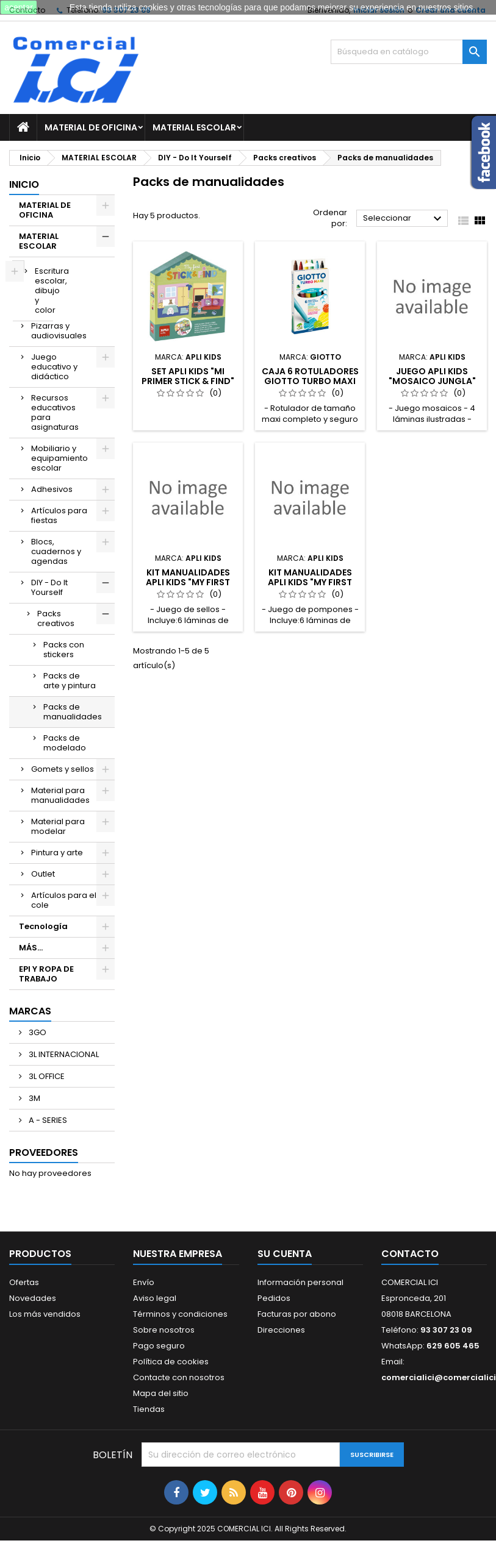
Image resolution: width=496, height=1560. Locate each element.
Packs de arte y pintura (69, 680)
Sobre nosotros (164, 1330)
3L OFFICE (46, 1076)
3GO (36, 1032)
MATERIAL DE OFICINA (91, 127)
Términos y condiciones (180, 1314)
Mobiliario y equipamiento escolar (59, 458)
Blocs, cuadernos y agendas (56, 551)
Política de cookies (171, 1361)
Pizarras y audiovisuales (59, 330)
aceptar (18, 7)
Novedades (32, 1298)
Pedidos (273, 1298)
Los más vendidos (45, 1314)
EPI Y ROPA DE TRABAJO (46, 974)
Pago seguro (159, 1346)
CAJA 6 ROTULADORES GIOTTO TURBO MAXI (310, 376)
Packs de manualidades (72, 711)
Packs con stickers (63, 649)
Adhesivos (52, 489)
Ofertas (24, 1282)
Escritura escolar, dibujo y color (44, 290)
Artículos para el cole (63, 900)
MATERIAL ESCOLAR (194, 127)
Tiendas (149, 1409)
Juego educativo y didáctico (54, 366)
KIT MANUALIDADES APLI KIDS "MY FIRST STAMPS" (188, 582)
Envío (143, 1282)
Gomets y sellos (62, 769)
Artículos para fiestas (59, 515)
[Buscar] (409, 52)
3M (33, 1098)
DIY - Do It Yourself (49, 587)
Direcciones (281, 1330)
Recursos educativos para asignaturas (55, 412)
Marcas (30, 1011)
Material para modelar (58, 826)
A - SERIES (47, 1120)
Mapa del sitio (161, 1393)
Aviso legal (154, 1298)
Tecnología (43, 926)
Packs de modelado (64, 742)
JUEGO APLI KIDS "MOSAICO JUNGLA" (432, 376)
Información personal (300, 1282)
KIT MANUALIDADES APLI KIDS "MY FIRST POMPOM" (310, 582)
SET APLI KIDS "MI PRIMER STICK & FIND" (188, 376)
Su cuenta (284, 1254)
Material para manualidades (60, 795)
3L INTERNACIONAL (63, 1054)
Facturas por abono (296, 1314)
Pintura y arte (57, 852)
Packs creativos (55, 618)
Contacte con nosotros (179, 1377)
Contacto (410, 1254)
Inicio (24, 184)
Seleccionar (404, 219)
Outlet (43, 874)
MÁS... (31, 947)
